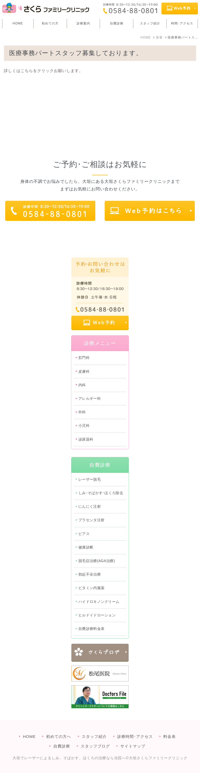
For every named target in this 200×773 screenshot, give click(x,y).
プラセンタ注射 (91, 520)
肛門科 (84, 358)
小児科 (84, 425)
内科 (82, 385)
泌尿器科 (85, 439)
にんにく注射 (89, 506)
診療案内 (83, 23)
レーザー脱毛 (89, 479)
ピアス (84, 534)
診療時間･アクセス (135, 736)
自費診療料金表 (91, 629)
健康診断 (85, 547)
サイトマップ (132, 746)
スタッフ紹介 (150, 23)
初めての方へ (58, 736)
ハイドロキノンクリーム (98, 602)
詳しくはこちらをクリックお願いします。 (43, 70)
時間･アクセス (182, 23)
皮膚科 (84, 371)
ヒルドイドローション (97, 615)
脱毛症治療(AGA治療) (96, 561)
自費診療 (116, 23)
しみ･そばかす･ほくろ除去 (100, 493)
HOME (17, 23)
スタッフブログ (95, 746)
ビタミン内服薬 (91, 588)
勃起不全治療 (89, 574)
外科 (82, 412)
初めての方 (50, 23)
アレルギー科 (89, 398)
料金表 (169, 736)
